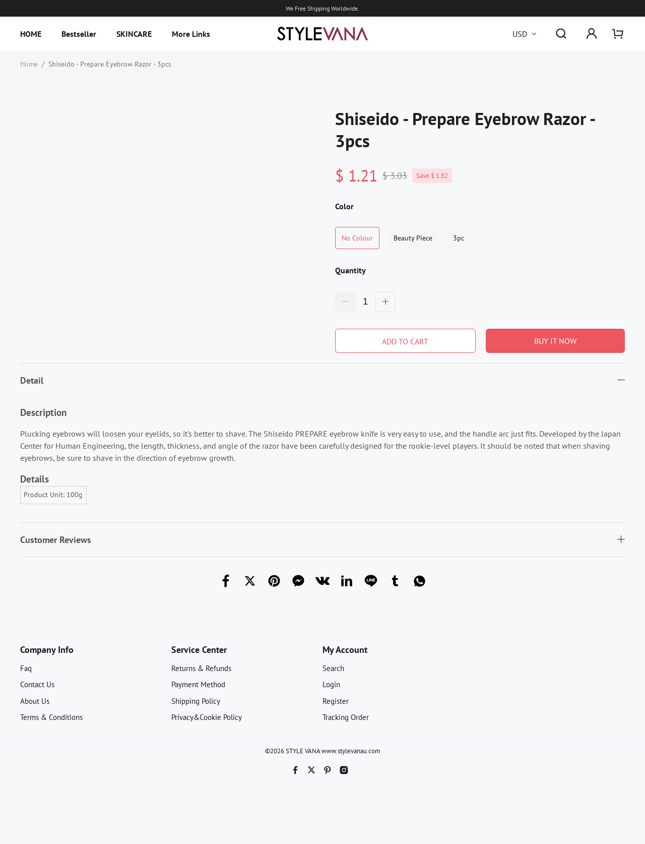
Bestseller (78, 34)
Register (335, 701)
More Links (191, 34)
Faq (26, 668)
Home (29, 64)
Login (331, 684)
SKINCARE (134, 34)
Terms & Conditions (51, 717)
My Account (344, 649)
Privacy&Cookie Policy (206, 717)
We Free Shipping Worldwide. (322, 8)
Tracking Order (345, 717)
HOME (30, 34)
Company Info (47, 649)
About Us (34, 701)
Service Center (199, 649)
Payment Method (198, 684)
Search (333, 668)
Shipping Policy (195, 701)
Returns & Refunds (201, 668)
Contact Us (37, 684)
